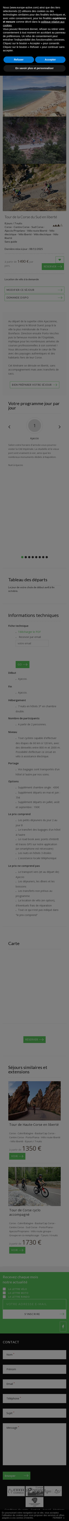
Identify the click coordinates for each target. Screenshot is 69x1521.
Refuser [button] (19, 1504)
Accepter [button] (50, 1504)
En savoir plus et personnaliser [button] (34, 1513)
